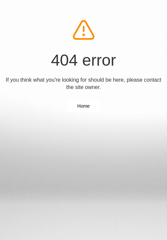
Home (83, 106)
